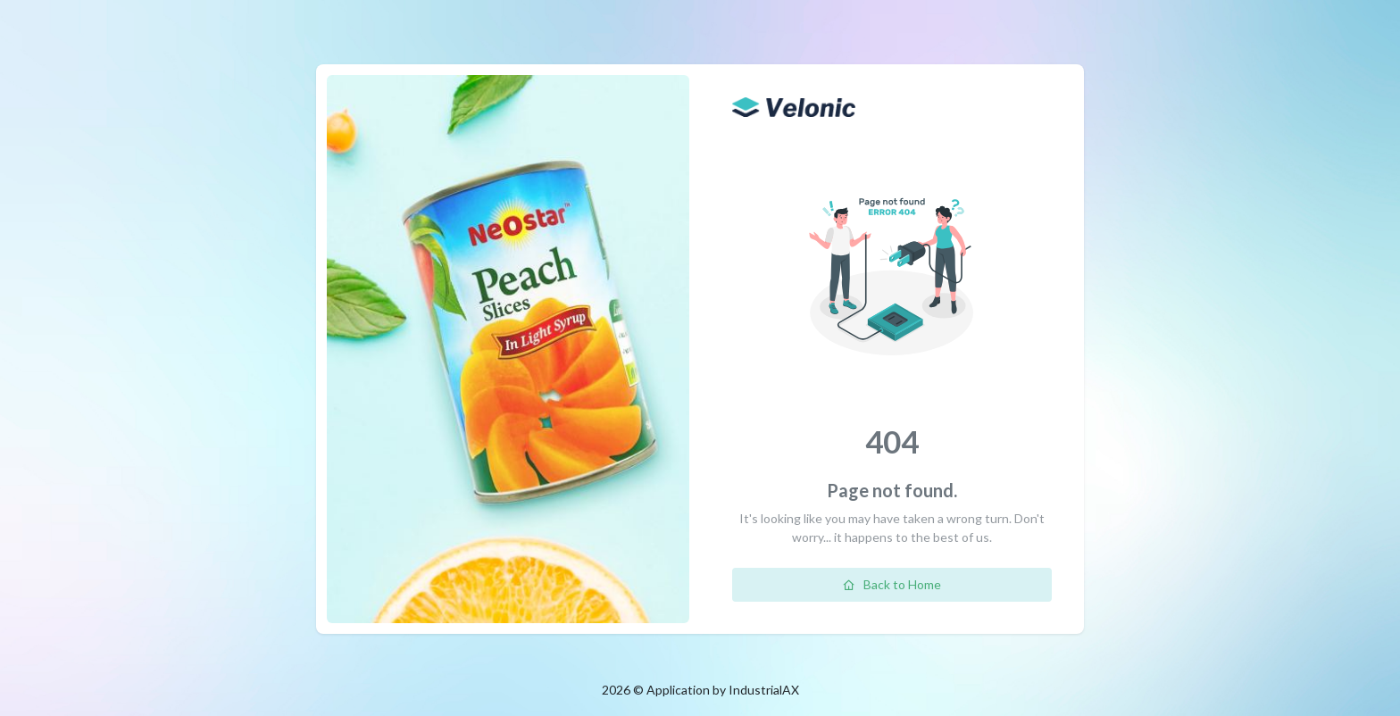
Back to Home (892, 584)
